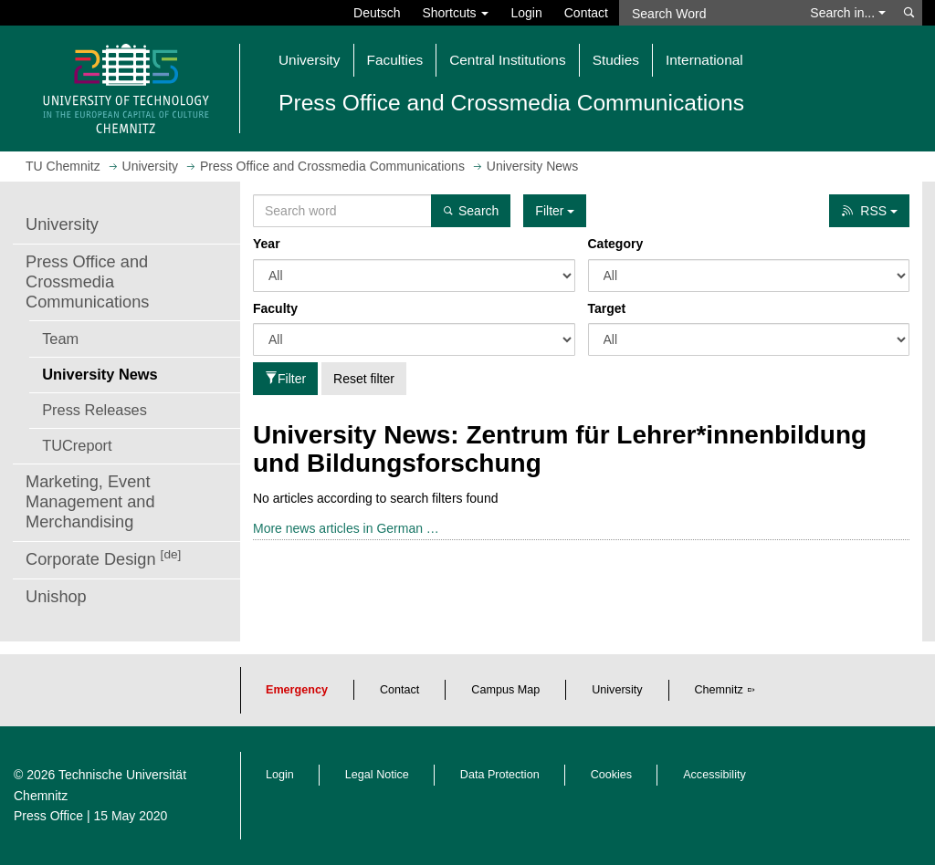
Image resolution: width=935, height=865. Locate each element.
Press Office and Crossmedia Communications (87, 282)
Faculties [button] (395, 60)
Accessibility (714, 774)
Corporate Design (103, 557)
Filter (285, 378)
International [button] (704, 60)
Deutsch (376, 12)
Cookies (612, 774)
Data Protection (500, 774)
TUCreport (76, 445)
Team (60, 338)
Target (607, 308)
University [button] (309, 60)
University (62, 224)
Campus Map (505, 689)
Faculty (275, 308)
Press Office (48, 815)
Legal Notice (377, 774)
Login (525, 12)
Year (266, 243)
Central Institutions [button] (507, 60)
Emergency (297, 689)
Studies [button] (616, 60)
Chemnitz (719, 689)
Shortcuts (455, 12)
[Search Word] (709, 13)
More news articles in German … (346, 528)
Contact (586, 12)
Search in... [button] (848, 12)
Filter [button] (554, 210)
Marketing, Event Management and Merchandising (90, 502)
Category (616, 243)
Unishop (56, 597)
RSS (869, 210)
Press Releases (94, 409)
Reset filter (363, 378)
